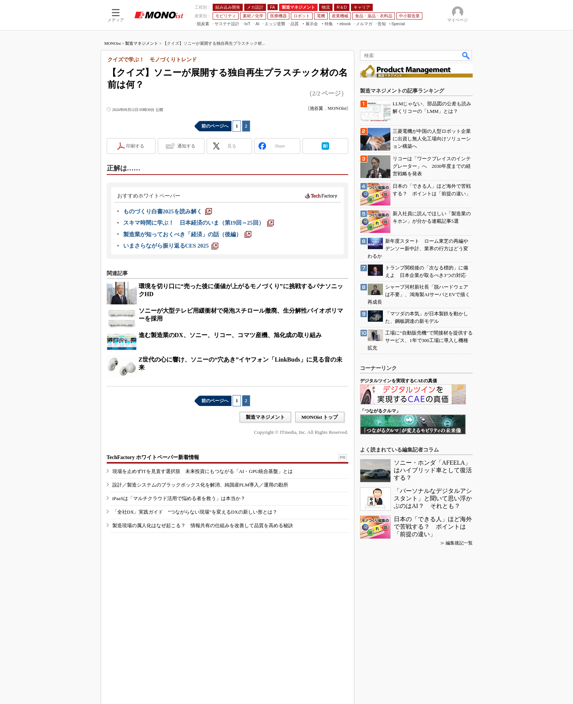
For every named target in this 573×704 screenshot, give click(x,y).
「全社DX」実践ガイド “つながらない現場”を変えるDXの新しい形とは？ (194, 512)
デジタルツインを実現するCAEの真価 (398, 380)
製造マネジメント (141, 43)
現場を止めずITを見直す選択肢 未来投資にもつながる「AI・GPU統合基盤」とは (202, 471)
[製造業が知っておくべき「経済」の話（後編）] (187, 234)
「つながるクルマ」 (380, 411)
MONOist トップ (319, 417)
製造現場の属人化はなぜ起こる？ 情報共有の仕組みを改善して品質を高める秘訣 (202, 525)
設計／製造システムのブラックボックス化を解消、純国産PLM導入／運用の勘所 (200, 485)
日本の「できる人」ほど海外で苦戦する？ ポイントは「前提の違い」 (433, 526)
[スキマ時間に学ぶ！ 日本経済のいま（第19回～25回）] (198, 223)
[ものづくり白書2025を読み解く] (167, 211)
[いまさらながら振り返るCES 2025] (171, 246)
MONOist (112, 43)
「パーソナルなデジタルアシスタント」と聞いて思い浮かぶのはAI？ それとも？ (433, 498)
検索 (466, 55)
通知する (186, 146)
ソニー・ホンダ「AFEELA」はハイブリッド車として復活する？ (433, 470)
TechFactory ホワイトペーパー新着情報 (153, 457)
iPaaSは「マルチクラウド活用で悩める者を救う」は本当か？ (179, 498)
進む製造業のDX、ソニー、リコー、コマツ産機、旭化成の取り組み (230, 335)
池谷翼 (316, 108)
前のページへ (214, 126)
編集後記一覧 (459, 543)
